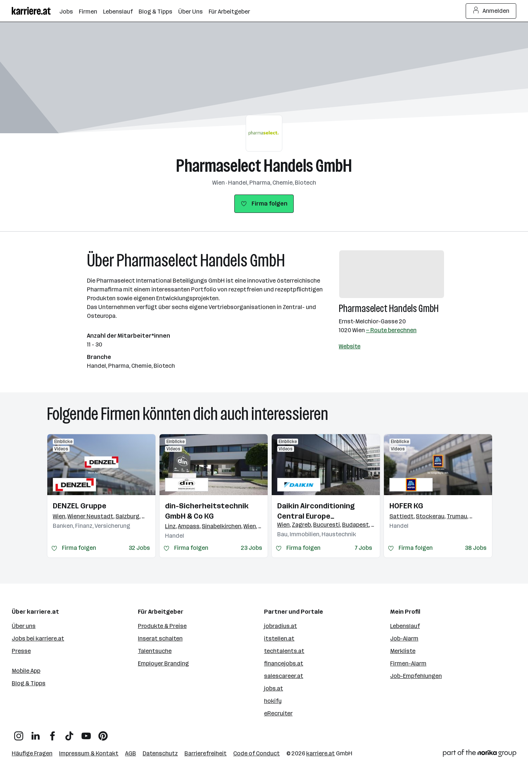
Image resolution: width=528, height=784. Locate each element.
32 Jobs (139, 547)
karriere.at (320, 753)
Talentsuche (155, 650)
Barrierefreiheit (205, 753)
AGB (130, 753)
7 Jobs (363, 547)
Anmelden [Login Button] (491, 11)
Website (349, 346)
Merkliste (402, 650)
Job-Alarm (404, 638)
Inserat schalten (160, 638)
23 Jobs (251, 547)
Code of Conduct (256, 753)
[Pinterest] (103, 733)
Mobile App (26, 670)
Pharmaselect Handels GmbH (264, 165)
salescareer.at (283, 675)
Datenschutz (160, 753)
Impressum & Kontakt (88, 753)
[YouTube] (86, 733)
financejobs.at (283, 663)
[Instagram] (19, 733)
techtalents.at (284, 650)
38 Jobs (476, 547)
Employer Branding (163, 663)
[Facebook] (52, 733)
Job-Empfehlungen (416, 675)
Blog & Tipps (28, 683)
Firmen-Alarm (408, 663)
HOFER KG (406, 505)
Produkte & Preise (162, 626)
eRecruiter (278, 713)
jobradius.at (280, 626)
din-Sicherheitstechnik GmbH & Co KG (207, 510)
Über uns (24, 626)
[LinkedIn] (36, 733)
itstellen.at (279, 638)
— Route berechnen (391, 330)
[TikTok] (69, 733)
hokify (273, 700)
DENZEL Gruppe (79, 505)
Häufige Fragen (32, 753)
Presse (21, 650)
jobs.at (273, 688)
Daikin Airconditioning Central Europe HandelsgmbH (316, 511)
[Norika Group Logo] (479, 754)
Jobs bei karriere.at (38, 638)
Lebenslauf (405, 626)
